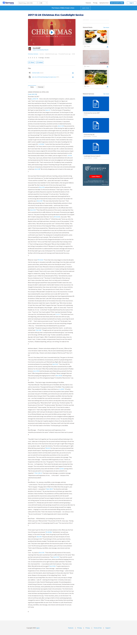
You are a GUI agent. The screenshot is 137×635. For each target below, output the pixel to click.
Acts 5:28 (37, 169)
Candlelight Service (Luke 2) (92, 156)
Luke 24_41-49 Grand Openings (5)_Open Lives (45, 77)
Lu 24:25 (61, 389)
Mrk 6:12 (48, 448)
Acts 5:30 (56, 557)
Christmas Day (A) (89, 134)
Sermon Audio (37, 73)
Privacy (88, 628)
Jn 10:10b (41, 144)
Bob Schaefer (87, 136)
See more (106, 27)
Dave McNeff (36, 48)
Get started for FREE (117, 3)
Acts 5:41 (33, 210)
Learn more (85, 8)
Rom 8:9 (39, 537)
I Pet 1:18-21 (38, 473)
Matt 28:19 (49, 489)
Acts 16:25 (59, 375)
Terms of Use (98, 628)
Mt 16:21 (40, 260)
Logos (38, 628)
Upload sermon (104, 3)
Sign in (132, 3)
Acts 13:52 (36, 371)
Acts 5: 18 (61, 126)
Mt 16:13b (57, 217)
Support (108, 628)
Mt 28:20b (49, 532)
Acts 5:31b (52, 566)
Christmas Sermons (33, 54)
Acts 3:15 (41, 187)
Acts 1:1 (48, 110)
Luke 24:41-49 (32, 94)
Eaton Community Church (40, 50)
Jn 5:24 (69, 155)
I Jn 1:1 (57, 314)
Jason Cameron (88, 158)
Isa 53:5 (61, 468)
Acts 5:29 (39, 201)
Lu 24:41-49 (34, 99)
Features (88, 3)
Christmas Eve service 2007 (92, 113)
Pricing (95, 3)
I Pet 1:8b (38, 330)
